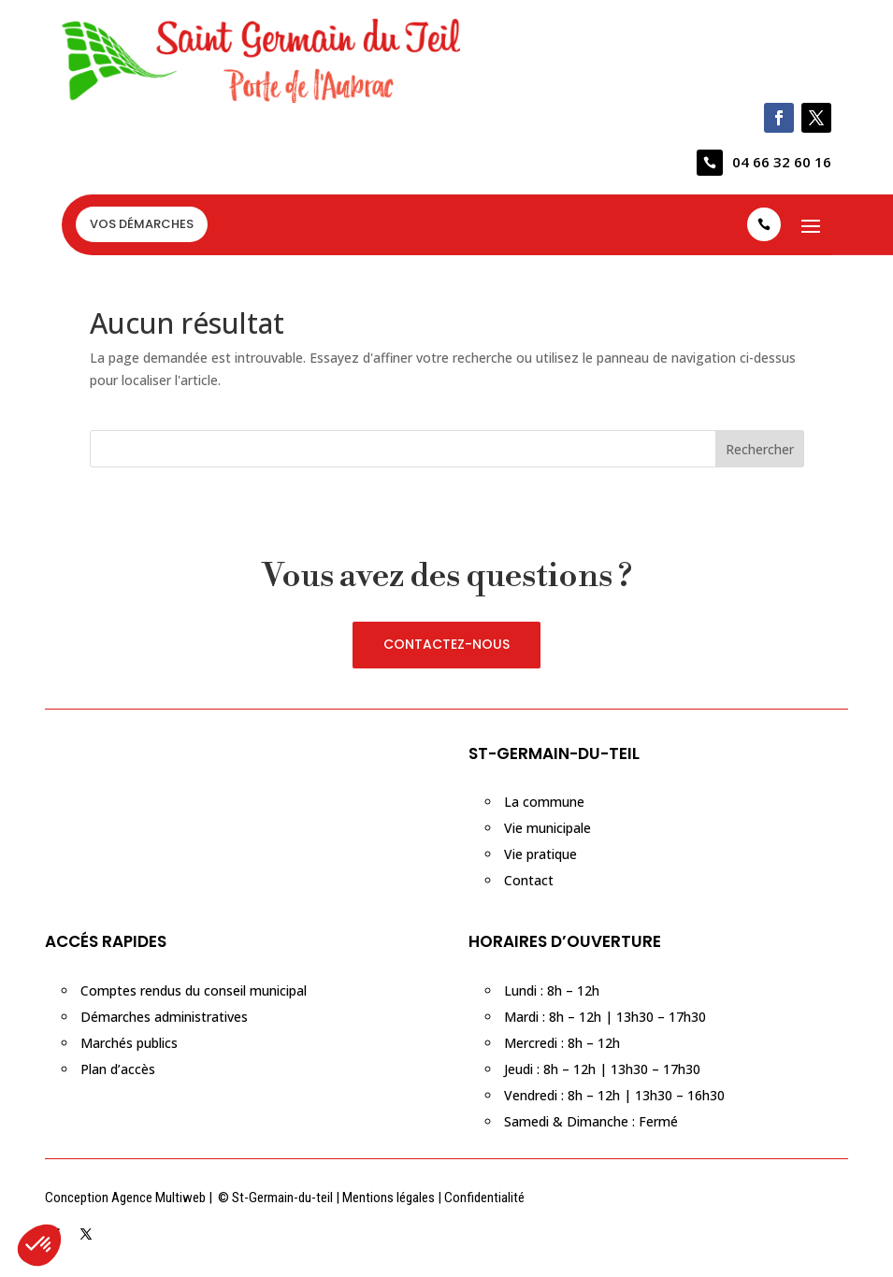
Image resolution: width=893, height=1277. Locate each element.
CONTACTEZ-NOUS (446, 644)
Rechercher (760, 449)
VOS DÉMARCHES (142, 224)
